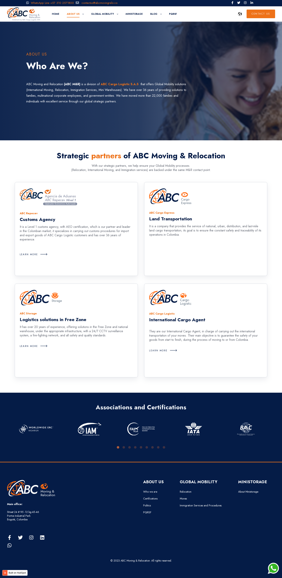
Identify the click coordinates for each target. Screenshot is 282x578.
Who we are (150, 491)
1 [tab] (118, 447)
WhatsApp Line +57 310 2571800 (50, 3)
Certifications (150, 498)
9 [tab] (164, 447)
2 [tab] (124, 447)
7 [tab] (152, 447)
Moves (183, 498)
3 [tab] (130, 447)
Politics (147, 505)
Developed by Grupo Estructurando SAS (141, 572)
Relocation (185, 491)
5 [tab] (141, 447)
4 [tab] (135, 447)
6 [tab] (147, 447)
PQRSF (147, 512)
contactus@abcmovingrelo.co (101, 3)
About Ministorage (248, 491)
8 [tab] (158, 447)
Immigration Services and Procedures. (201, 505)
